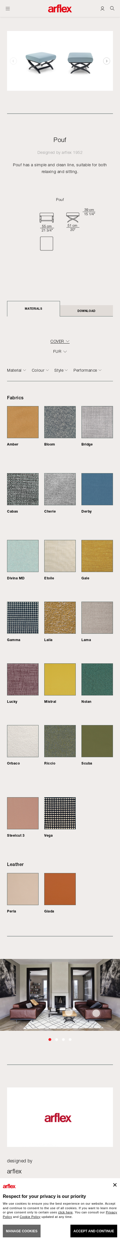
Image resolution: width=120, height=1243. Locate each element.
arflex (67, 152)
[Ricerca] (112, 8)
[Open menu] (8, 8)
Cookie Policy (30, 1216)
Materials (33, 308)
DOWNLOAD (86, 311)
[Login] (102, 8)
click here (65, 1212)
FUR (57, 351)
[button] (106, 61)
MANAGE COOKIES (21, 1231)
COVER (57, 341)
